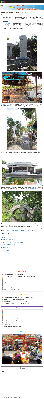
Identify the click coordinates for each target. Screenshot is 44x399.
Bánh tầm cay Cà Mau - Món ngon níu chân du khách (14, 316)
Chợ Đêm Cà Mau (5, 237)
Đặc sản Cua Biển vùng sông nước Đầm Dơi (12, 326)
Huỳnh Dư (12, 14)
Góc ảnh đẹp (22, 331)
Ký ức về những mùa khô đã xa (8, 244)
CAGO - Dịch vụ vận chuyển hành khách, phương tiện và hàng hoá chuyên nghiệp (20, 276)
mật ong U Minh (29, 188)
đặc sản (31, 27)
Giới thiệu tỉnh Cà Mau (8, 311)
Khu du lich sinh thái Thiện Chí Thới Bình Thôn (13, 315)
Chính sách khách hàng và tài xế (10, 283)
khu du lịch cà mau (27, 230)
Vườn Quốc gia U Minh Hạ (21, 106)
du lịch (6, 105)
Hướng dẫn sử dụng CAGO (9, 280)
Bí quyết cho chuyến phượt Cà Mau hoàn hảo (11, 245)
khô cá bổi (34, 188)
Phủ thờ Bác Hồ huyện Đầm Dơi (8, 239)
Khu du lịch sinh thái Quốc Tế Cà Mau (11, 313)
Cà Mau (10, 226)
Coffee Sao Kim (7, 285)
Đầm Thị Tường (12, 106)
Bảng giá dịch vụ (7, 282)
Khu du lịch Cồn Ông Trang (7, 241)
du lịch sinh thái (30, 223)
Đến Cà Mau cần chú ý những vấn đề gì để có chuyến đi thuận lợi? (17, 303)
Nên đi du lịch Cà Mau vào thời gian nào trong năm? (14, 299)
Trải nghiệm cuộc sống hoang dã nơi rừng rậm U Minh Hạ (13, 236)
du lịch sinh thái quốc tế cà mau (10, 230)
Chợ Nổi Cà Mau (5, 247)
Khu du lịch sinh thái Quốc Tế (7, 23)
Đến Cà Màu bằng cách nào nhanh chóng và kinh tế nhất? (15, 301)
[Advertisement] (22, 260)
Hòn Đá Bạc (29, 106)
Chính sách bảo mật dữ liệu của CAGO (11, 278)
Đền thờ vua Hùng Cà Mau (7, 249)
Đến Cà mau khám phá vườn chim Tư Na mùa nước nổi (13, 242)
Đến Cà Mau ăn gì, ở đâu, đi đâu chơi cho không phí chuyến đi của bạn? (18, 297)
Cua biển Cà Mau (7, 324)
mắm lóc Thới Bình (10, 189)
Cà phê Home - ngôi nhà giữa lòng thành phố (13, 289)
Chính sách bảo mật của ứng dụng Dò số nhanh (13, 274)
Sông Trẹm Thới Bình (6, 250)
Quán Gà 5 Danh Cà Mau (9, 287)
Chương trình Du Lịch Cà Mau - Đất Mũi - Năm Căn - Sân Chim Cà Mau (18, 318)
